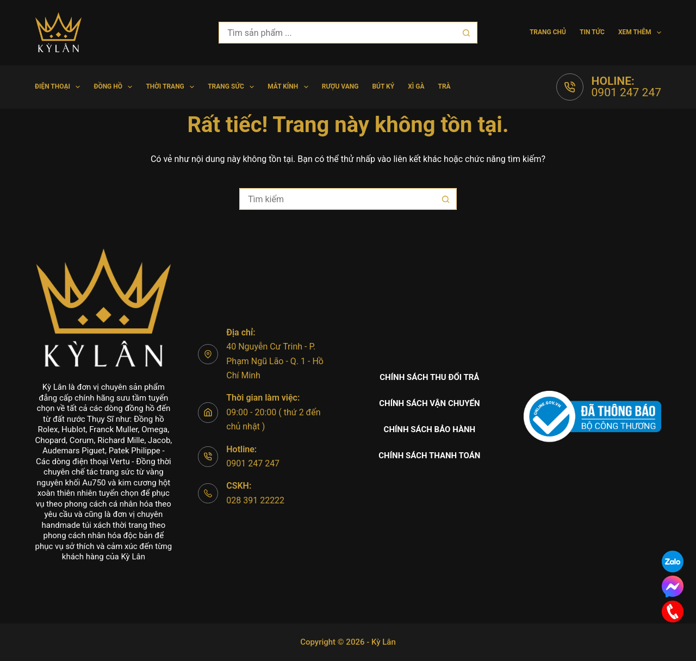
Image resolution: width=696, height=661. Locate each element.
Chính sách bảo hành (430, 429)
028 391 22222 (255, 500)
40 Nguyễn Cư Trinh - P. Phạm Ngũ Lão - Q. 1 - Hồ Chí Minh (275, 361)
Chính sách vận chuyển (429, 403)
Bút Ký (383, 86)
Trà (444, 86)
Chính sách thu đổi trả (429, 377)
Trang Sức (233, 86)
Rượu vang (340, 86)
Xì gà (416, 86)
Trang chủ (548, 32)
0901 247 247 (626, 92)
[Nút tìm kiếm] (466, 32)
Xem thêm (639, 32)
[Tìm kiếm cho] (337, 32)
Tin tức (592, 32)
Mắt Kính (290, 86)
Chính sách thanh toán (429, 455)
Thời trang (172, 86)
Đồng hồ (115, 86)
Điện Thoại (59, 86)
